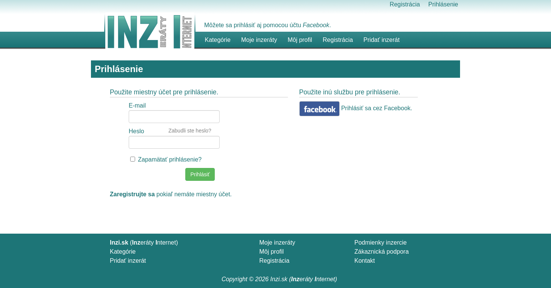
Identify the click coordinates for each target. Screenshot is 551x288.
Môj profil (300, 40)
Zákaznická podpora (381, 251)
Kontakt (364, 260)
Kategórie (123, 251)
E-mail (137, 105)
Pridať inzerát (128, 260)
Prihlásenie (443, 4)
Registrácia (405, 4)
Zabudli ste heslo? (189, 131)
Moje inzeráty (259, 40)
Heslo (136, 131)
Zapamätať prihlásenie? (170, 159)
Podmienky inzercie (380, 242)
